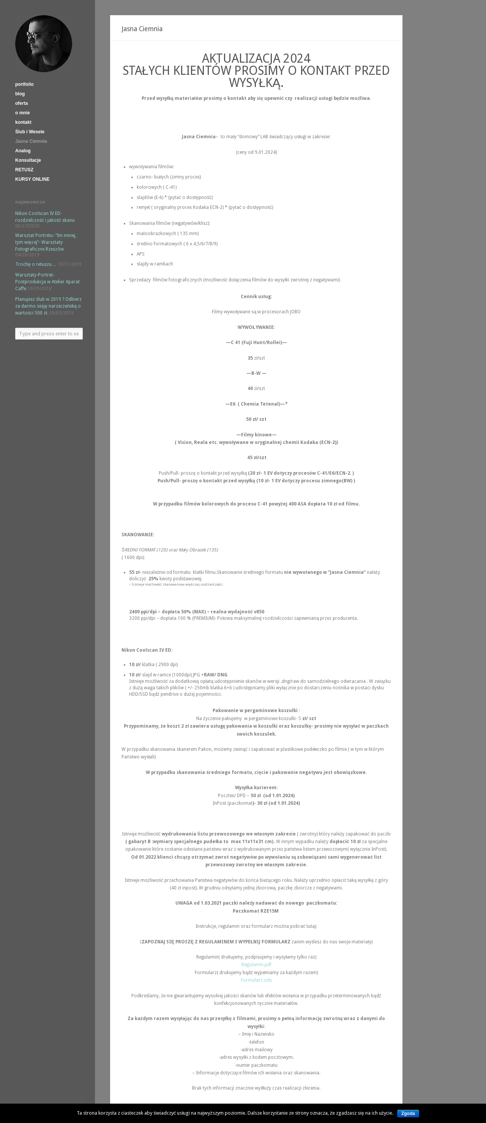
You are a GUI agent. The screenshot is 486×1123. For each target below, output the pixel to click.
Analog (23, 150)
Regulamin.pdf (256, 964)
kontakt (23, 122)
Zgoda (408, 1113)
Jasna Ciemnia (31, 141)
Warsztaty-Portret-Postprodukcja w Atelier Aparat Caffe (47, 281)
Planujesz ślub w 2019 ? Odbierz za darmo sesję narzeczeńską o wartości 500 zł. (48, 306)
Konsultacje (28, 160)
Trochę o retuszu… (35, 264)
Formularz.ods (256, 980)
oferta (21, 103)
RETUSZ (24, 169)
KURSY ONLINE (32, 179)
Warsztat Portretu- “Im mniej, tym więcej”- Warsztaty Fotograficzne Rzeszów (45, 242)
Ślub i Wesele (29, 131)
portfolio (24, 84)
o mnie (22, 112)
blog (20, 93)
